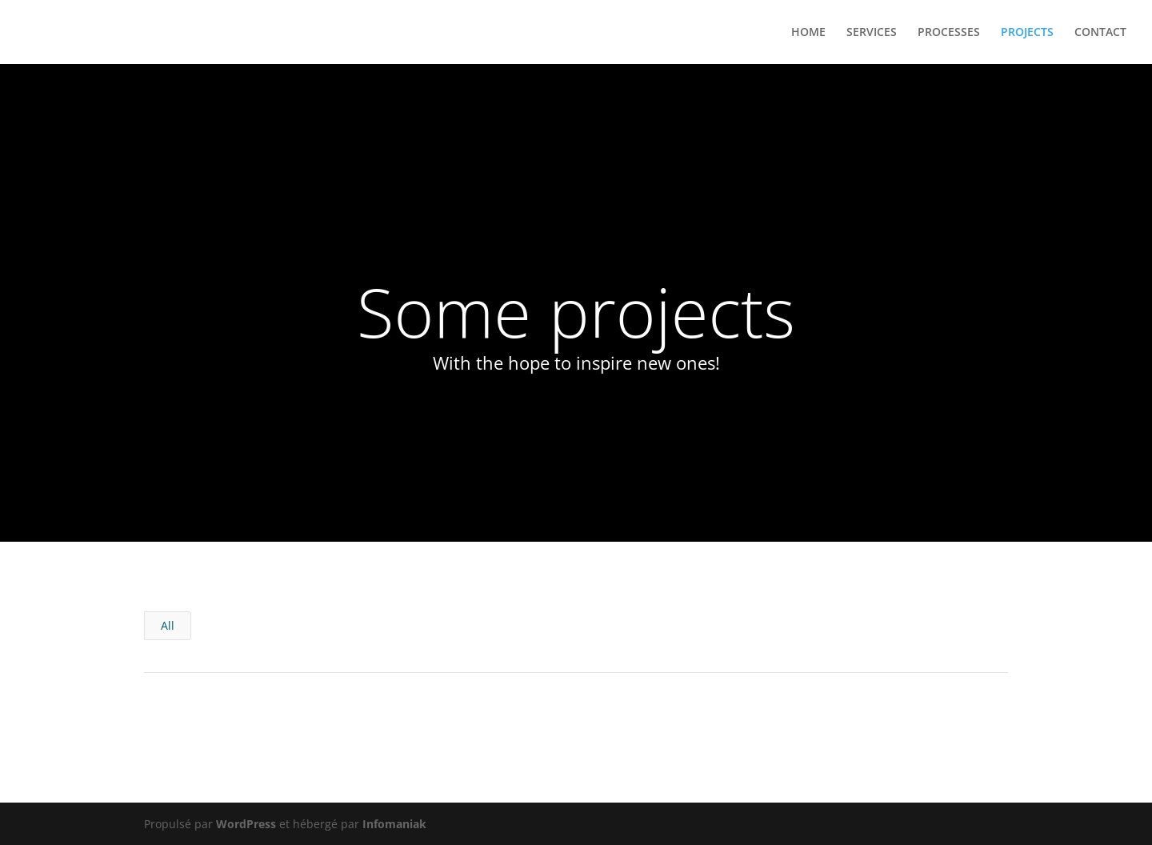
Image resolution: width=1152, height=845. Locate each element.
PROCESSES (949, 32)
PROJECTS (1027, 32)
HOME (808, 32)
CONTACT (1100, 32)
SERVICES (871, 32)
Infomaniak (394, 823)
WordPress (246, 823)
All (167, 625)
